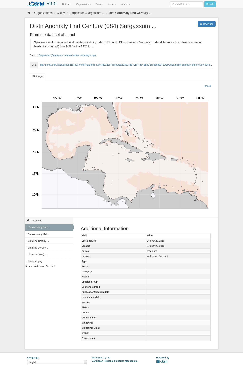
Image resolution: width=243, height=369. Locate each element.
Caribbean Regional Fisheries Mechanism (115, 361)
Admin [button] (125, 4)
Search (210, 4)
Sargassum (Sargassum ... (87, 13)
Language (32, 357)
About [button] (112, 4)
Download (206, 24)
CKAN (161, 361)
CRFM (61, 13)
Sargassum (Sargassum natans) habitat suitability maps (67, 55)
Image (38, 76)
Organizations (83, 4)
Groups (99, 4)
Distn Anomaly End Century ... (130, 13)
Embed (207, 86)
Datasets (66, 4)
